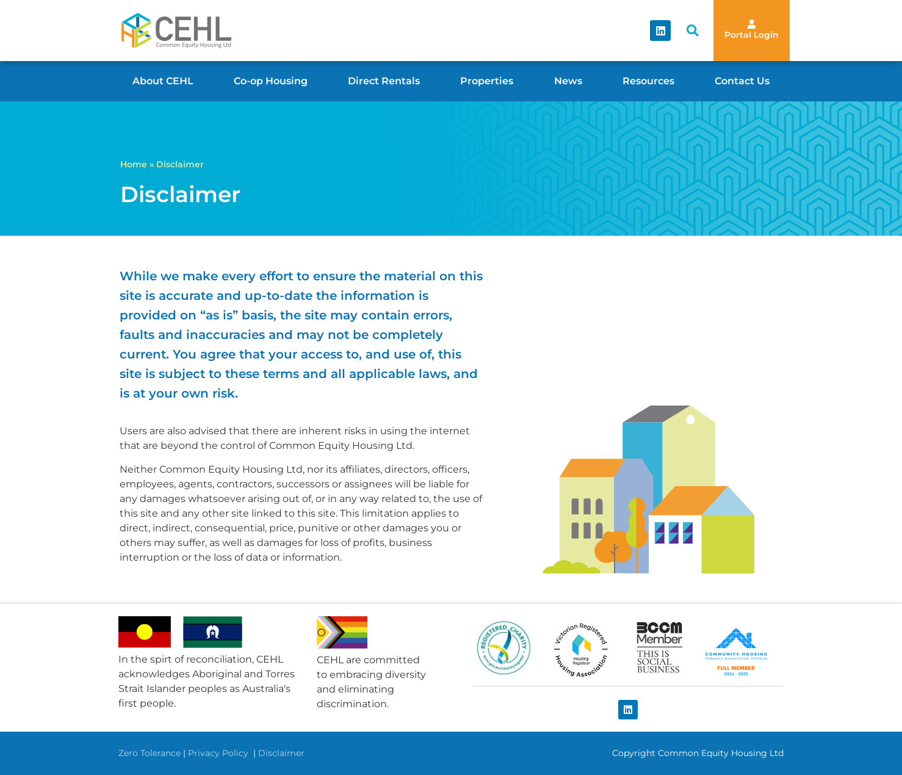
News (568, 81)
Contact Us (742, 81)
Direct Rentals (384, 81)
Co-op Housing (271, 81)
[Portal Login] (751, 24)
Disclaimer (281, 753)
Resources (648, 81)
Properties (486, 81)
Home (133, 164)
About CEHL (162, 81)
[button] (692, 31)
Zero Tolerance (149, 753)
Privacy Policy (219, 753)
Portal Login (751, 34)
